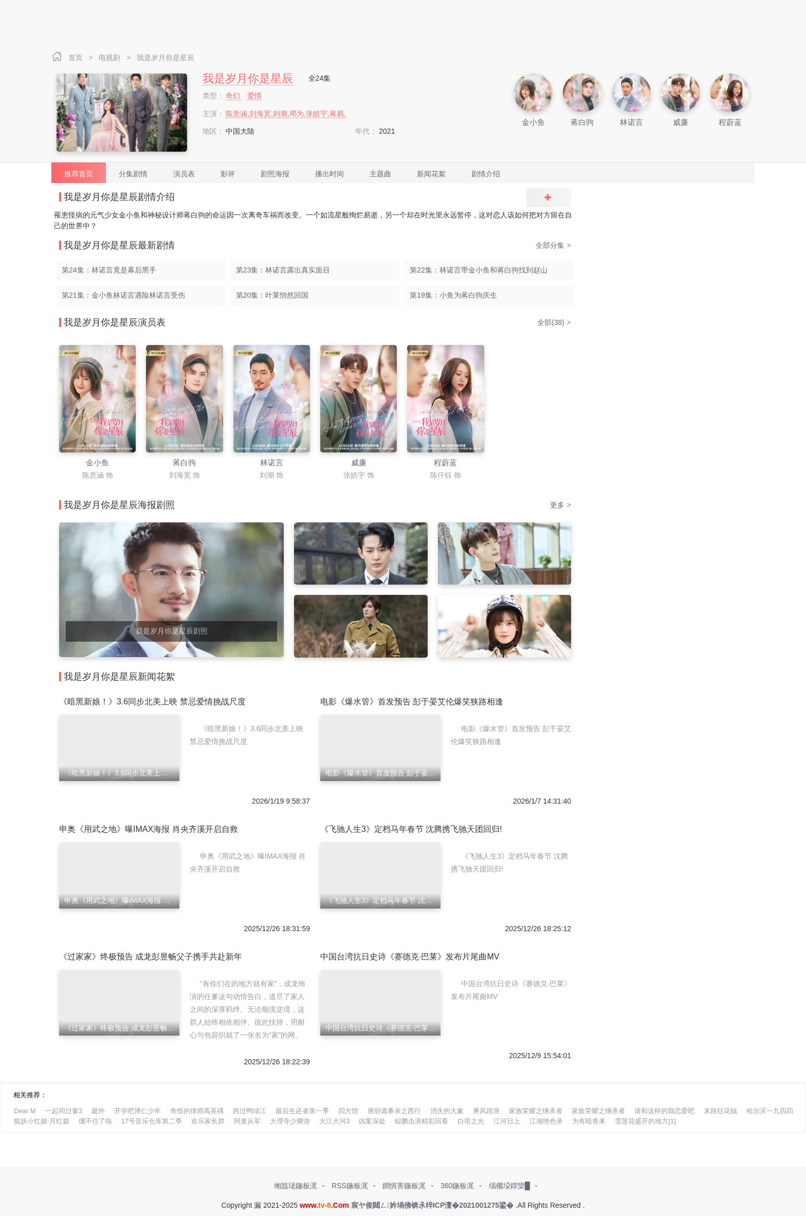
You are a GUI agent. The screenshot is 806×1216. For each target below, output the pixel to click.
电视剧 (110, 57)
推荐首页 (78, 174)
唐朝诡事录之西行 (394, 1111)
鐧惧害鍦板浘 (404, 1186)
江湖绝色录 (546, 1121)
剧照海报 (275, 174)
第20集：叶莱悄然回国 (272, 295)
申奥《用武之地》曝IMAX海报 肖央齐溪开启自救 (148, 829)
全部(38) (554, 322)
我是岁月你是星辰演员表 (115, 322)
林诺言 (631, 122)
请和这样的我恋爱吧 (664, 1111)
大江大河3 (334, 1121)
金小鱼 (533, 122)
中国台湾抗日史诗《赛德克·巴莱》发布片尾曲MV (409, 956)
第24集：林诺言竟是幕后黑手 (109, 270)
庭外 (98, 1111)
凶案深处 (372, 1121)
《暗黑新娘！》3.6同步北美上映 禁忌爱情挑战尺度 (152, 701)
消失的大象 (447, 1111)
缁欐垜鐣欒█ (509, 1186)
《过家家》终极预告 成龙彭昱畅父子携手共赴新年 (150, 956)
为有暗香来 (589, 1121)
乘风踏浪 (486, 1111)
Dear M (25, 1111)
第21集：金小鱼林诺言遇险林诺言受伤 (123, 295)
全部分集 (553, 245)
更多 (560, 505)
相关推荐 (26, 1095)
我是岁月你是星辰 (165, 57)
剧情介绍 (485, 174)
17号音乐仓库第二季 (151, 1121)
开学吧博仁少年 (137, 1111)
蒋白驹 (582, 122)
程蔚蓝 (730, 122)
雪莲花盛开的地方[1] (645, 1121)
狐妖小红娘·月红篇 (41, 1121)
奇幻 (234, 96)
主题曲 (380, 174)
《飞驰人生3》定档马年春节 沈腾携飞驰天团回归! (411, 829)
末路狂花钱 (720, 1111)
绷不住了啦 (95, 1121)
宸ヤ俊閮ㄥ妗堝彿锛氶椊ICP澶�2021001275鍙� (432, 1205)
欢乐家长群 (208, 1121)
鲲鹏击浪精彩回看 (421, 1121)
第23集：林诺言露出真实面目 (283, 270)
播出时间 (329, 174)
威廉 (680, 122)
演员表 (184, 174)
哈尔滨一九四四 (769, 1111)
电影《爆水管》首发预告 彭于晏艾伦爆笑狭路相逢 (411, 701)
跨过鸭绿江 (249, 1111)
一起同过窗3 (63, 1111)
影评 (228, 174)
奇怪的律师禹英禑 (197, 1111)
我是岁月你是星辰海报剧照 (119, 505)
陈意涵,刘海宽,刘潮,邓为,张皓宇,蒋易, (285, 114)
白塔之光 (470, 1121)
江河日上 (506, 1121)
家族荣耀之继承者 (535, 1111)
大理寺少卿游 (290, 1121)
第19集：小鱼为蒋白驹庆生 (453, 295)
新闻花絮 (431, 174)
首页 (76, 57)
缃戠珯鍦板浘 (295, 1186)
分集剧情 (133, 174)
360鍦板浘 (457, 1186)
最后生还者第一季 (302, 1111)
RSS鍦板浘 (350, 1186)
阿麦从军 (247, 1121)
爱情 (254, 96)
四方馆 (348, 1111)
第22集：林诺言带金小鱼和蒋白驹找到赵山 (478, 270)
